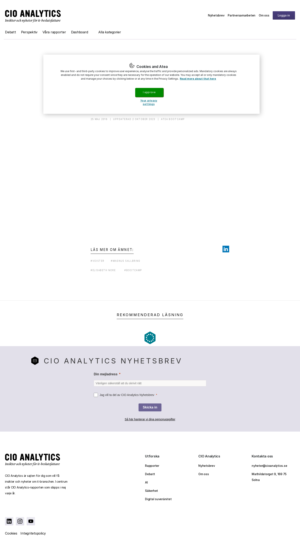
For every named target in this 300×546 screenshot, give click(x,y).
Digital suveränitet (158, 499)
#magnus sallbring (125, 260)
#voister (97, 260)
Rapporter (152, 465)
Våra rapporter (54, 32)
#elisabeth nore (103, 270)
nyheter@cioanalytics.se (269, 465)
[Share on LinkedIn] (225, 249)
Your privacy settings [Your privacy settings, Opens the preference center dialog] (148, 102)
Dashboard (79, 32)
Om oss (264, 15)
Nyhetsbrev (216, 15)
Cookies (11, 533)
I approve (149, 92)
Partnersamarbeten (241, 15)
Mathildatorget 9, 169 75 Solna (269, 477)
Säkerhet (151, 490)
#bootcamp (133, 270)
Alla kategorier (109, 32)
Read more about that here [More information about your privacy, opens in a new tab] (198, 78)
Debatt (10, 32)
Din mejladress (106, 374)
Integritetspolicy (33, 533)
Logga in (284, 15)
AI (146, 482)
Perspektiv (29, 32)
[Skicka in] (150, 407)
